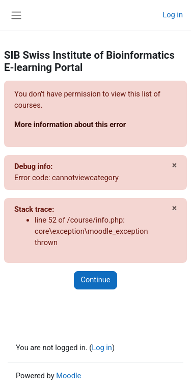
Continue (95, 279)
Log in (172, 14)
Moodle (68, 375)
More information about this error (70, 124)
